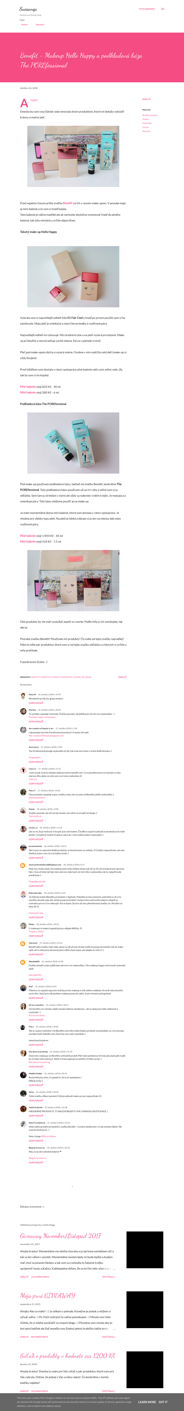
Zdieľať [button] (146, 99)
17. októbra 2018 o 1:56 (66, 728)
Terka (31, 1092)
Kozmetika (147, 123)
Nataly (32, 809)
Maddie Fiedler (35, 1073)
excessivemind (35, 846)
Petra (31, 1026)
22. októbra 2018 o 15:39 (61, 1051)
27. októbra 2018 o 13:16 (58, 1122)
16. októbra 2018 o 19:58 (49, 694)
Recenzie (38, 24)
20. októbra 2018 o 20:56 (47, 924)
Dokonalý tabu (35, 893)
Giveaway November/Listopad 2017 (60, 1235)
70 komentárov (39, 1391)
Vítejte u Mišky (36, 931)
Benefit (67, 203)
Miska (31, 924)
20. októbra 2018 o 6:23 (54, 893)
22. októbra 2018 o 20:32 (55, 1073)
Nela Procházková (37, 1122)
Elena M (32, 694)
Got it (163, 1402)
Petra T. (32, 790)
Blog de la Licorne (37, 1158)
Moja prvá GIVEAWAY (47, 1295)
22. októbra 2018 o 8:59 (45, 986)
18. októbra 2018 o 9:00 (47, 809)
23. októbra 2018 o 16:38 (56, 1107)
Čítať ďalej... (109, 1277)
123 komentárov (40, 1277)
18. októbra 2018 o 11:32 (51, 827)
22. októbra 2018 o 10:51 (57, 1005)
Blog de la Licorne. (37, 1147)
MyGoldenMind (37, 797)
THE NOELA (35, 816)
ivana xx (32, 768)
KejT (31, 986)
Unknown (33, 943)
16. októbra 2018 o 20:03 (49, 710)
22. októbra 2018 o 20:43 (47, 1092)
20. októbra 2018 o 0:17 (74, 864)
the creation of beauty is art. (41, 728)
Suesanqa (28, 9)
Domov (23, 24)
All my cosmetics (36, 1005)
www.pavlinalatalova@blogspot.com (45, 864)
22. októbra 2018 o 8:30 (52, 961)
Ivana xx (33, 779)
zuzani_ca (33, 827)
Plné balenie (28, 386)
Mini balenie (28, 392)
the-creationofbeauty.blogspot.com (46, 735)
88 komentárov (39, 1337)
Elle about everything (38, 1051)
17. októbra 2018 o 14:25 (49, 790)
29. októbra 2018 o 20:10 (58, 1147)
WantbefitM (34, 961)
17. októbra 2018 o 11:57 (49, 768)
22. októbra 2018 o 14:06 (47, 1026)
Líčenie (145, 127)
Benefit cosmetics (150, 115)
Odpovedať (36, 703)
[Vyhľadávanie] (147, 8)
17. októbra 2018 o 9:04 (51, 747)
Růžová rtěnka (48, 1136)
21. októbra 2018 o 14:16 (51, 943)
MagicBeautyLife (37, 881)
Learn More (147, 1402)
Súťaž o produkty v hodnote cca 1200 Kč (67, 1355)
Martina (32, 710)
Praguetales (35, 757)
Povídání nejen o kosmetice (42, 717)
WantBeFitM (35, 975)
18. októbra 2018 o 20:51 (55, 846)
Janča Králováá (35, 1107)
